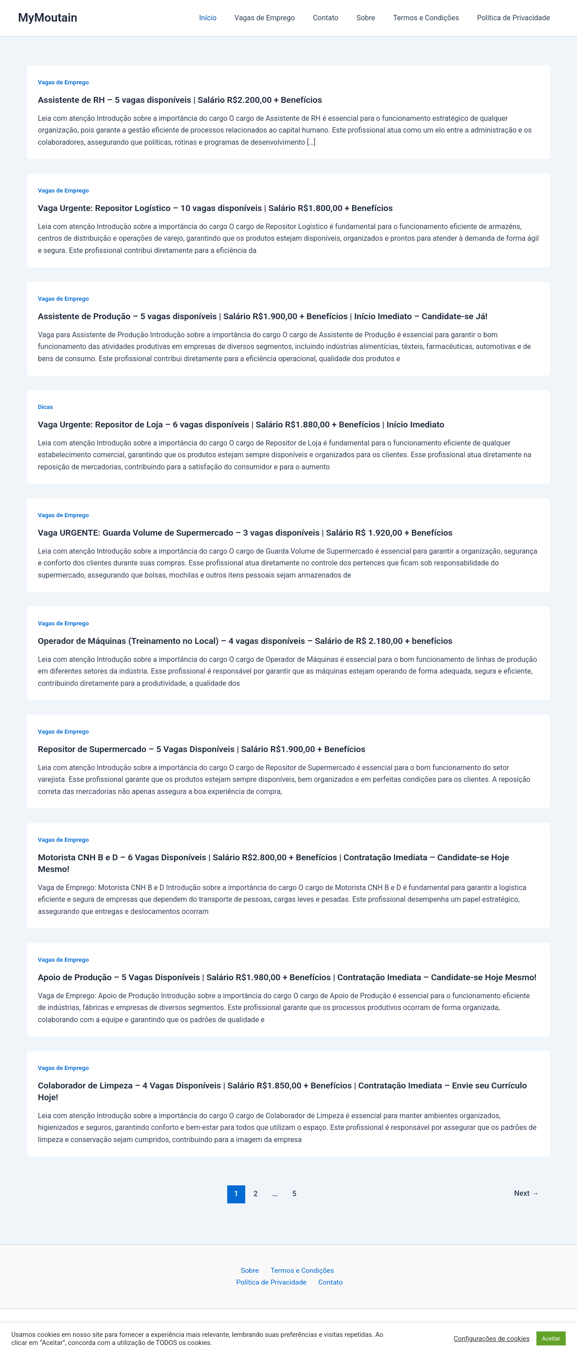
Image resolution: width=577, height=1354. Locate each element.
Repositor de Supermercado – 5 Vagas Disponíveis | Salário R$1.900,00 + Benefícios (208, 749)
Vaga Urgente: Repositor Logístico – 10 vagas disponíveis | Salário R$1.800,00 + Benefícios (222, 207)
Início (228, 18)
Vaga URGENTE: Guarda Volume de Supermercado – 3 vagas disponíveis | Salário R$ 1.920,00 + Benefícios (253, 532)
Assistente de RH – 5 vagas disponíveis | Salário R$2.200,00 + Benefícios (185, 99)
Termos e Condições (431, 18)
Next (526, 1205)
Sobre (375, 18)
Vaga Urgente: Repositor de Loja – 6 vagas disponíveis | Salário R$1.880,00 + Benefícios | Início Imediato (249, 424)
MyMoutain (48, 17)
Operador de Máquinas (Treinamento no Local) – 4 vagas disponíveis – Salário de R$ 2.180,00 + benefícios (253, 640)
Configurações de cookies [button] (491, 1339)
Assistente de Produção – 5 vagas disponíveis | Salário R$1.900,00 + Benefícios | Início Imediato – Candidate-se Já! (271, 316)
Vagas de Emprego (281, 18)
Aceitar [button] (551, 1338)
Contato (338, 18)
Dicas (46, 406)
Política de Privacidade (515, 18)
